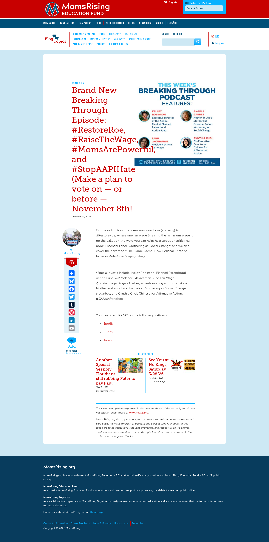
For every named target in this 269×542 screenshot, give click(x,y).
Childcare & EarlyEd (84, 34)
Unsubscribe (121, 523)
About (159, 23)
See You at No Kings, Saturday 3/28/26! (159, 366)
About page (96, 512)
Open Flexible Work (140, 39)
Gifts (131, 23)
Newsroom (145, 23)
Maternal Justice (100, 39)
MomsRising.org (79, 9)
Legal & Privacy (102, 523)
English (172, 2)
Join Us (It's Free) (201, 3)
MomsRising (78, 82)
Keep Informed (115, 23)
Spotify (108, 323)
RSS (217, 36)
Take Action (67, 23)
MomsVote (49, 23)
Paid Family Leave (83, 44)
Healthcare (131, 34)
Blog (98, 23)
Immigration (80, 39)
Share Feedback (80, 523)
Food (102, 34)
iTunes (108, 332)
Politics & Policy (119, 44)
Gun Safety (115, 34)
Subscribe (137, 523)
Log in (219, 43)
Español (172, 23)
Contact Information (55, 523)
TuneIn (108, 340)
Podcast (101, 44)
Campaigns (85, 23)
